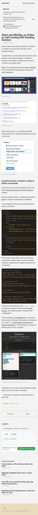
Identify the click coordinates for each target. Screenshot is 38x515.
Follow (33, 19)
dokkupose (21, 318)
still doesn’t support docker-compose (19, 190)
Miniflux (33, 67)
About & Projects (29, 3)
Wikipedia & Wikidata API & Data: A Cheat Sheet (17, 474)
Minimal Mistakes (25, 511)
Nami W (6, 9)
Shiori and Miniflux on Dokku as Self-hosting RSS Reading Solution (18, 37)
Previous (10, 414)
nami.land (5, 3)
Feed (4, 508)
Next (27, 414)
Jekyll (18, 511)
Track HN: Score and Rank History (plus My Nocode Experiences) (17, 483)
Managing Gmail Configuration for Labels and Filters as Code (18, 492)
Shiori (4, 67)
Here (3, 199)
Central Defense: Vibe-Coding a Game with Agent (17, 465)
